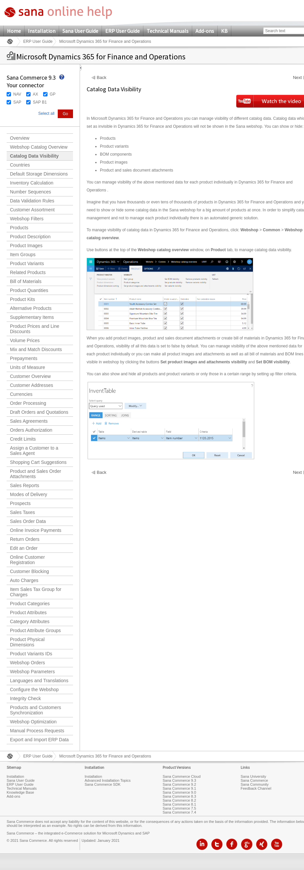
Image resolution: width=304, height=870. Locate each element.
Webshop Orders (27, 662)
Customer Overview (30, 376)
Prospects (20, 503)
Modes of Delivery (28, 494)
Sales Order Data (28, 521)
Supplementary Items (32, 317)
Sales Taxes (22, 512)
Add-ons (204, 31)
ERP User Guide (122, 31)
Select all (46, 113)
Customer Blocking (29, 571)
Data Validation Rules (32, 200)
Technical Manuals (168, 31)
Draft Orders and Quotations (39, 412)
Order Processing (28, 403)
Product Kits (22, 299)
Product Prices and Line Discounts (34, 329)
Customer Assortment (32, 209)
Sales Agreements (29, 421)
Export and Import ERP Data (39, 739)
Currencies (21, 394)
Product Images (26, 245)
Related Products (27, 272)
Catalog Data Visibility (34, 156)
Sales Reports (24, 485)
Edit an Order (24, 548)
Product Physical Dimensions (27, 642)
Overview (19, 138)
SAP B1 (40, 102)
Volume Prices (24, 340)
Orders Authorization (31, 430)
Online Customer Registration (27, 559)
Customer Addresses (31, 385)
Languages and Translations (39, 680)
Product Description (30, 236)
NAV (17, 94)
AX (35, 94)
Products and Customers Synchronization (35, 710)
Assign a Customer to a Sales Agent (34, 450)
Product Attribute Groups (35, 630)
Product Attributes (28, 612)
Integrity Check (25, 698)
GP (52, 94)
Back (102, 78)
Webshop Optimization (33, 721)
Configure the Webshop (34, 689)
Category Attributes (29, 621)
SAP (17, 102)
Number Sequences (30, 191)
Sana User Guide (80, 31)
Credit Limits (23, 439)
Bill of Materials (25, 281)
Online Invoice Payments (35, 530)
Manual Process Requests (37, 730)
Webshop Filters (26, 218)
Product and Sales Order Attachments (35, 474)
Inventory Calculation (31, 182)
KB (224, 31)
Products (19, 227)
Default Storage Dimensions (39, 174)
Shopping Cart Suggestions (38, 462)
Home (14, 31)
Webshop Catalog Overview (38, 147)
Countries (20, 165)
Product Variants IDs (31, 653)
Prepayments (23, 358)
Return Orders (24, 539)
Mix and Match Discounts (36, 349)
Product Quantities (29, 290)
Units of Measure (27, 367)
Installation (41, 31)
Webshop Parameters (32, 671)
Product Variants (27, 263)
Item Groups (23, 254)
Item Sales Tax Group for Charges (35, 592)
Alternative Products (30, 308)
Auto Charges (24, 580)
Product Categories (30, 603)
